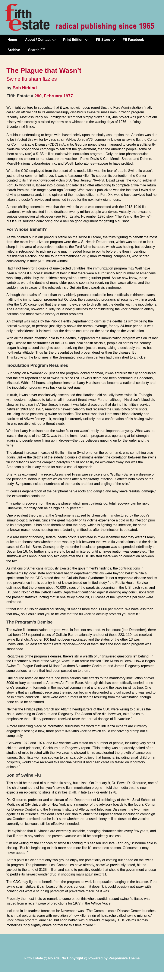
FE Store (106, 40)
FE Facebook (133, 39)
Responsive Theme (124, 958)
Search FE (36, 50)
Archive (13, 50)
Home (12, 39)
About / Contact (41, 40)
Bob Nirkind (25, 87)
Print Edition (76, 40)
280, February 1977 (53, 96)
